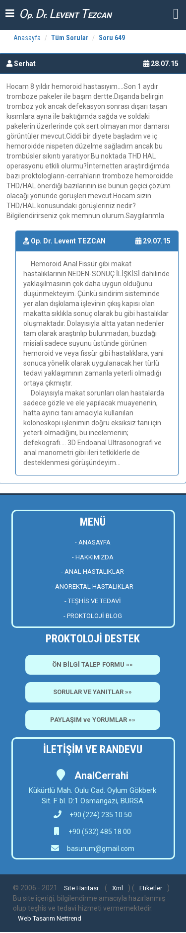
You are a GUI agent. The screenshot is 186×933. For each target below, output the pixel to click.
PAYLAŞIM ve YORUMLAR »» (92, 719)
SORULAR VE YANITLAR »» (92, 692)
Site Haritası (81, 888)
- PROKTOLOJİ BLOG (92, 616)
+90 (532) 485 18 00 (99, 832)
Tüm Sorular (69, 38)
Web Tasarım (36, 918)
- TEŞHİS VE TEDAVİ (92, 601)
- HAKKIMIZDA (93, 557)
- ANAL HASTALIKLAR (92, 571)
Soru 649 (112, 38)
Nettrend (69, 918)
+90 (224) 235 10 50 (93, 815)
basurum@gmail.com (100, 849)
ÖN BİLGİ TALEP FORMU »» (92, 664)
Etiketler (150, 888)
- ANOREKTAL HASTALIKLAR (92, 586)
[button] (176, 13)
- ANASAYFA (93, 542)
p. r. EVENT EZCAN (65, 13)
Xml (117, 888)
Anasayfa (27, 38)
